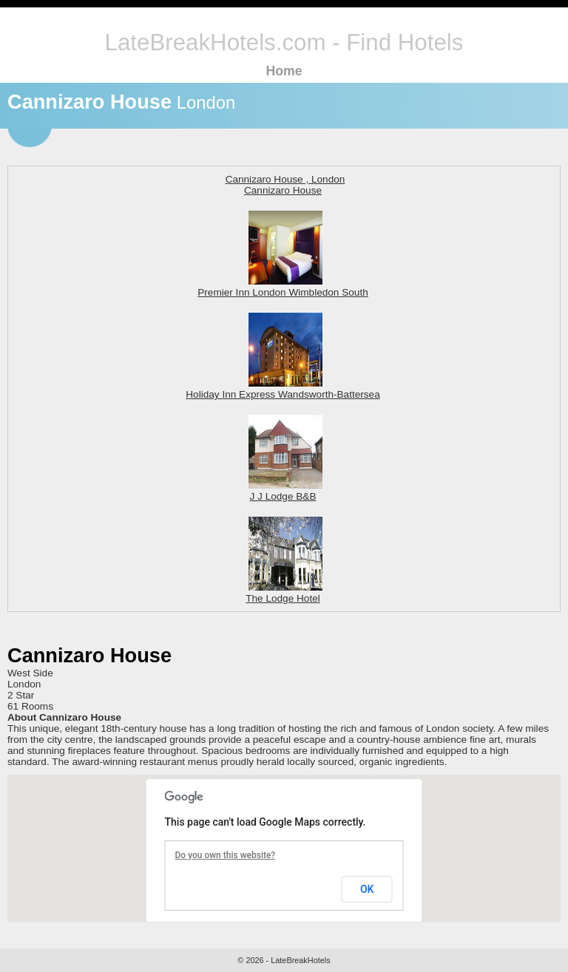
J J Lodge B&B (285, 491)
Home (284, 71)
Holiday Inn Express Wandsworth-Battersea (282, 389)
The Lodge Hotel (284, 593)
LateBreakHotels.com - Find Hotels (284, 42)
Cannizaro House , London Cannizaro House (285, 185)
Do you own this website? (225, 855)
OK (367, 889)
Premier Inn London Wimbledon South (282, 287)
